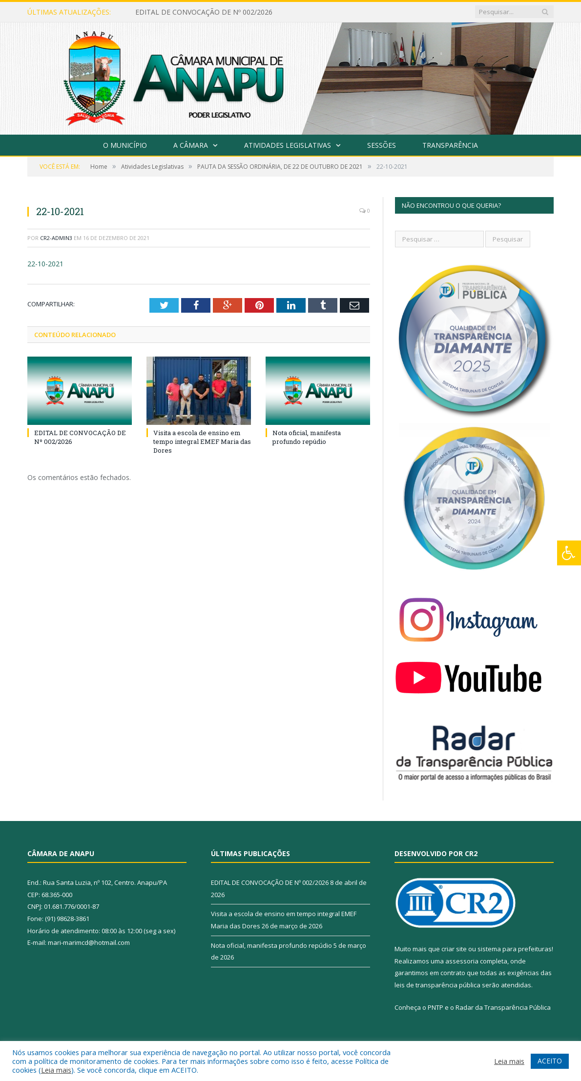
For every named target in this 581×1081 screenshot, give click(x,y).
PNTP (435, 1007)
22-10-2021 (45, 263)
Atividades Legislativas (287, 145)
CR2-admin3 (56, 237)
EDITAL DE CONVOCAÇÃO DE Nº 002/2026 (203, 12)
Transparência (450, 145)
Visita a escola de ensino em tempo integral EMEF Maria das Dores (202, 441)
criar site (454, 948)
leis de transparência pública (437, 985)
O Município (125, 145)
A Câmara (190, 145)
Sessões (381, 145)
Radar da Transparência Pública (503, 1007)
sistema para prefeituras (514, 948)
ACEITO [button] (550, 1060)
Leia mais (56, 1070)
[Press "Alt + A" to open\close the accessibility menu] (569, 552)
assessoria (461, 961)
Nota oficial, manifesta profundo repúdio (306, 437)
